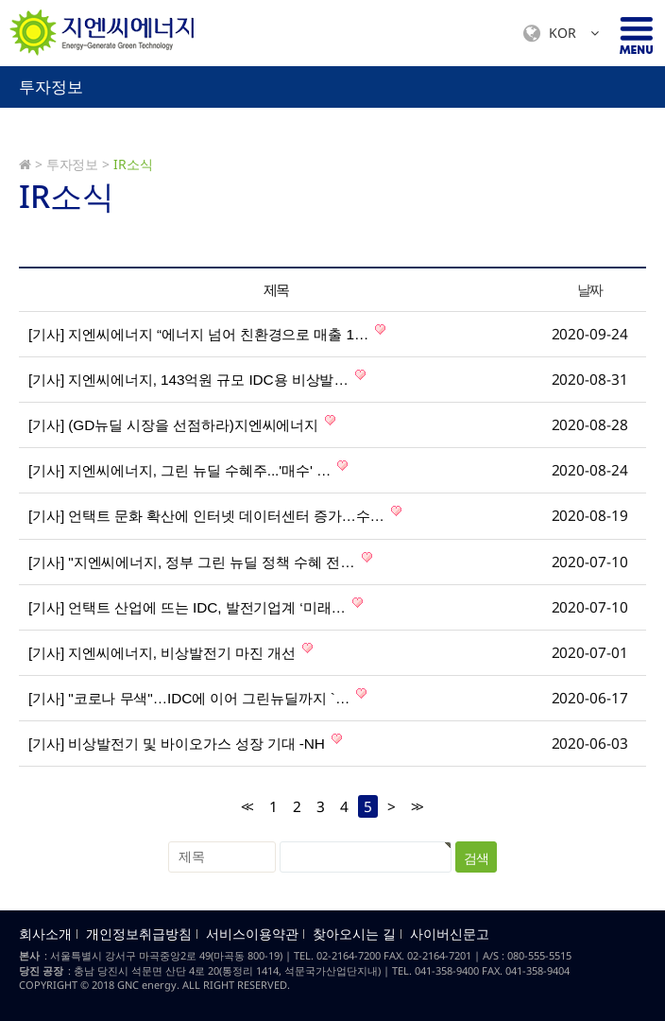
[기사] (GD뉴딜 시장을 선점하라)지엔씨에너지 (181, 423)
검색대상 (0, 66)
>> (415, 807)
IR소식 (133, 164)
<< (245, 807)
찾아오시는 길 (354, 934)
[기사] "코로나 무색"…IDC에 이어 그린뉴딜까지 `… (197, 696)
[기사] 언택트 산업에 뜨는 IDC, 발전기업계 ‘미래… (195, 606)
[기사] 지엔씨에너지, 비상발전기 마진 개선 (170, 651)
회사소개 (45, 934)
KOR (561, 33)
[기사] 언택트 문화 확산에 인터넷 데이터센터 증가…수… (214, 514)
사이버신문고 (449, 934)
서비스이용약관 (252, 934)
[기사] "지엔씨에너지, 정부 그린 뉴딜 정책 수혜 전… (200, 560)
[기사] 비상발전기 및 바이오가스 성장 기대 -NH (185, 742)
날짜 (590, 289)
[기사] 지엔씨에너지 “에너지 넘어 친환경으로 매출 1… (206, 332)
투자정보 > (78, 164)
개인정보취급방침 (139, 934)
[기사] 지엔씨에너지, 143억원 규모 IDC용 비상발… (197, 378)
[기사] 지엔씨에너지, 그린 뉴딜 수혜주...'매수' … (188, 468)
